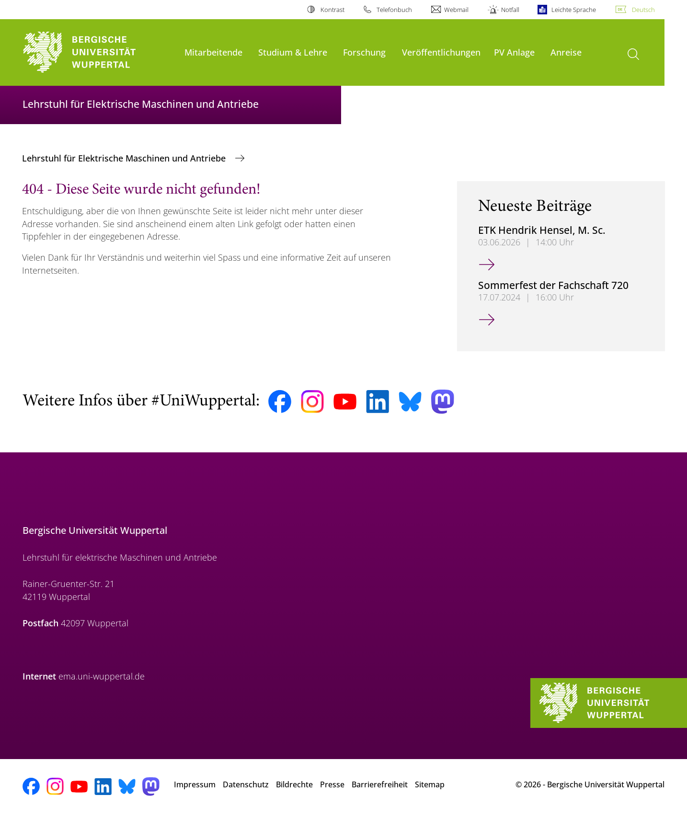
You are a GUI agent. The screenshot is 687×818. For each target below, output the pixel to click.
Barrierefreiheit (380, 784)
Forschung (364, 52)
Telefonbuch (394, 9)
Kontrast (332, 9)
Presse (332, 784)
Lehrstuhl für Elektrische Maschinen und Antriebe (125, 158)
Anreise (566, 52)
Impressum (195, 784)
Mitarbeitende (213, 52)
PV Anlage (514, 52)
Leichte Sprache (573, 9)
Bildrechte (294, 784)
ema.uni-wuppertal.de (101, 676)
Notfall (510, 9)
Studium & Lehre (292, 52)
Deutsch (643, 9)
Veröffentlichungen (441, 52)
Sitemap (430, 784)
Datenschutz (246, 784)
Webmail (456, 9)
